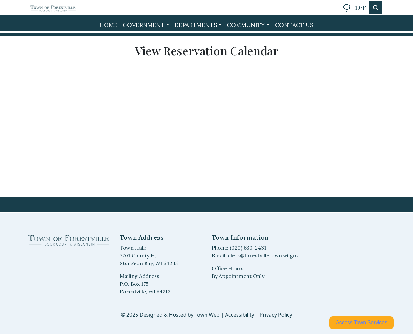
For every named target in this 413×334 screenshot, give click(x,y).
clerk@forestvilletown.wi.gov (263, 255)
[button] (146, 25)
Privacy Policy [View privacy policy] (276, 314)
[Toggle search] (375, 7)
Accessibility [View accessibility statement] (239, 314)
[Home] (53, 7)
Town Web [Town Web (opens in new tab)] (207, 314)
